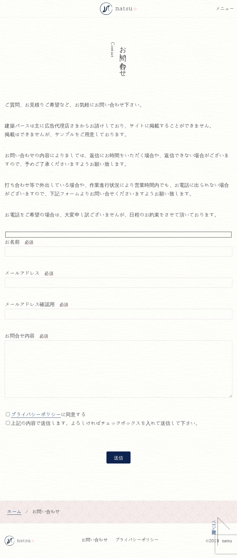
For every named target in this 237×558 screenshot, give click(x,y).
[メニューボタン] (224, 8)
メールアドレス (29, 273)
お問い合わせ (94, 540)
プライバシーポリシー (36, 414)
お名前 (19, 242)
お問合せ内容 (26, 336)
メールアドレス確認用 (36, 304)
